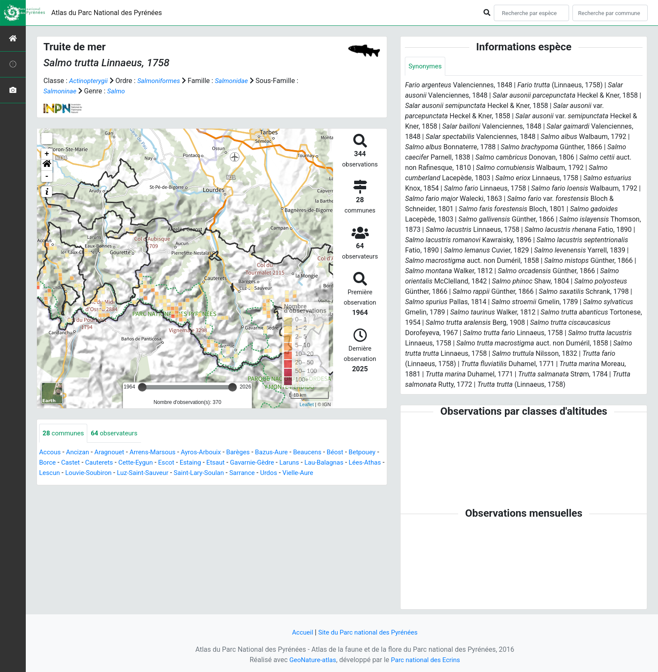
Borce (82, 463)
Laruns (336, 463)
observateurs (118, 433)
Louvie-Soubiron (164, 473)
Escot (206, 463)
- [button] (47, 176)
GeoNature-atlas (311, 660)
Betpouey (53, 463)
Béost (351, 453)
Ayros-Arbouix (209, 453)
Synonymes (426, 66)
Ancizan (79, 453)
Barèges (248, 453)
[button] (46, 165)
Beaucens (322, 453)
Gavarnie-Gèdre (297, 463)
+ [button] (47, 154)
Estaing (232, 463)
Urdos (355, 473)
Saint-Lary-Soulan (281, 473)
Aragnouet (113, 453)
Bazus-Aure (283, 453)
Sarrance (326, 473)
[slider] (142, 387)
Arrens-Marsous (158, 453)
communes (64, 433)
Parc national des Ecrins (427, 660)
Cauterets (136, 463)
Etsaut (258, 463)
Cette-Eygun (174, 463)
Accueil (299, 632)
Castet (106, 463)
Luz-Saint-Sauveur (221, 473)
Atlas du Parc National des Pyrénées (106, 13)
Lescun (123, 473)
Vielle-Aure (55, 484)
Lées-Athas (90, 473)
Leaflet (307, 404)
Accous (50, 453)
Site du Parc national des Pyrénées (369, 632)
